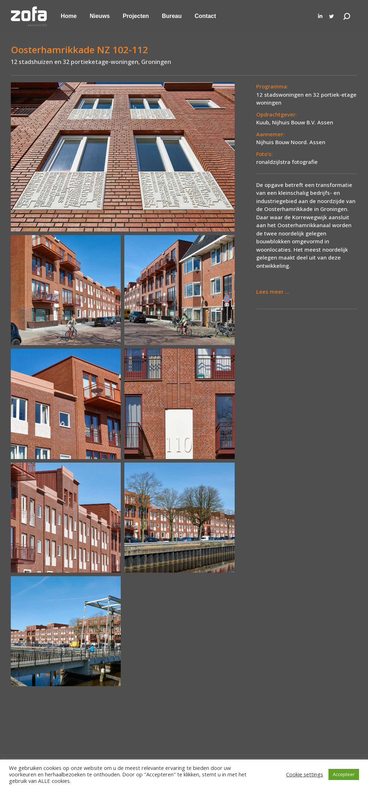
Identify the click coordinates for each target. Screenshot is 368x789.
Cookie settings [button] (304, 774)
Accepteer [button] (344, 774)
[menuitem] (68, 16)
